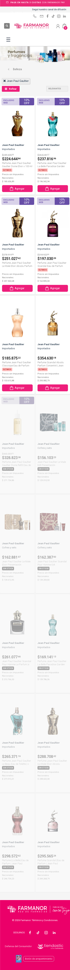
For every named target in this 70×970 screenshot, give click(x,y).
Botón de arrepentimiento (38, 958)
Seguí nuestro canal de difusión (49, 9)
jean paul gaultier (16, 81)
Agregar (16, 188)
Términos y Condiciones (44, 920)
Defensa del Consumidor (18, 946)
